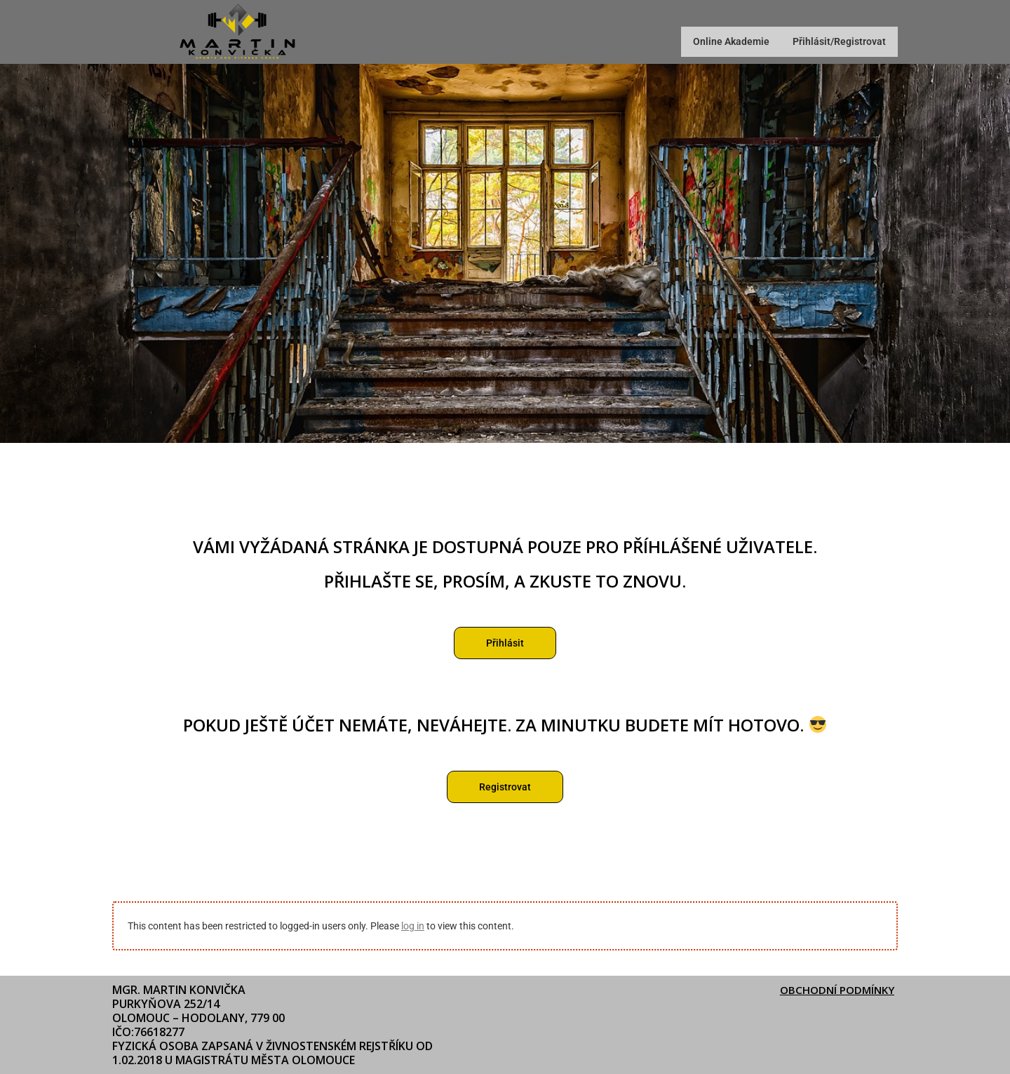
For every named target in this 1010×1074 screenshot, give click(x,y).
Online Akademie (709, 41)
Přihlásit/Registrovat (832, 41)
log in (412, 927)
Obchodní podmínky (833, 989)
